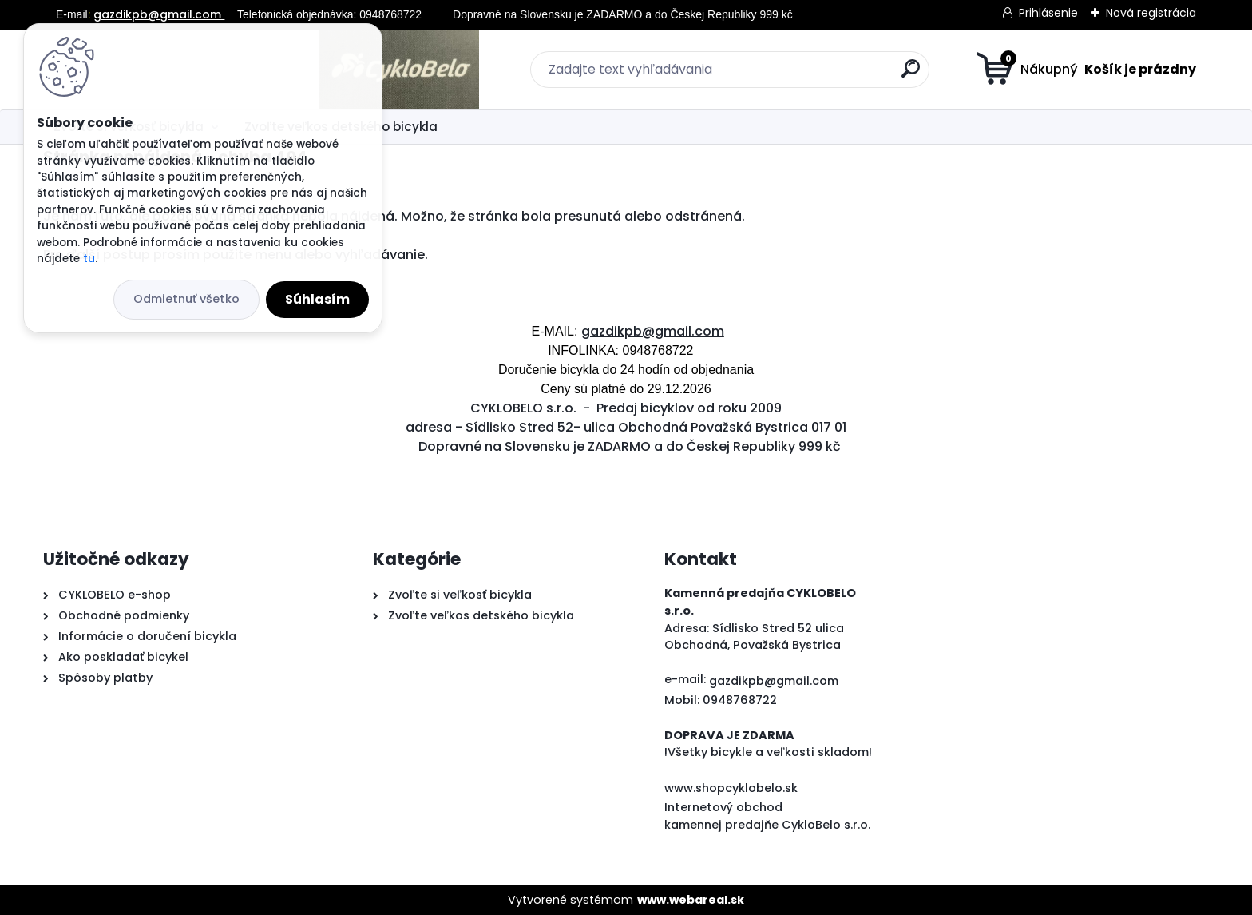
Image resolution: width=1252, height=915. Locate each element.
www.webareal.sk (690, 900)
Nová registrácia (1151, 13)
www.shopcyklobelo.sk (731, 788)
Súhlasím (317, 299)
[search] (782, 74)
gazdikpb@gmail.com (158, 14)
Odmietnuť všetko (186, 299)
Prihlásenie (1048, 13)
